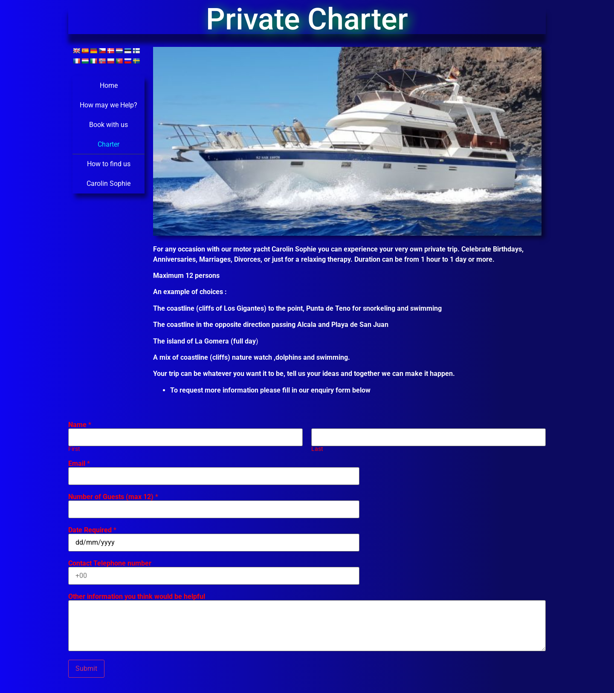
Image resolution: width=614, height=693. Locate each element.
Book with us (108, 125)
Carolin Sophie (108, 183)
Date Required (92, 530)
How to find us (108, 164)
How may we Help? (108, 105)
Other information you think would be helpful (136, 596)
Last (317, 449)
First (74, 449)
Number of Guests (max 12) (113, 497)
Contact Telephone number (109, 563)
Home (109, 85)
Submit (86, 668)
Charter (108, 144)
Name (79, 425)
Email (79, 463)
